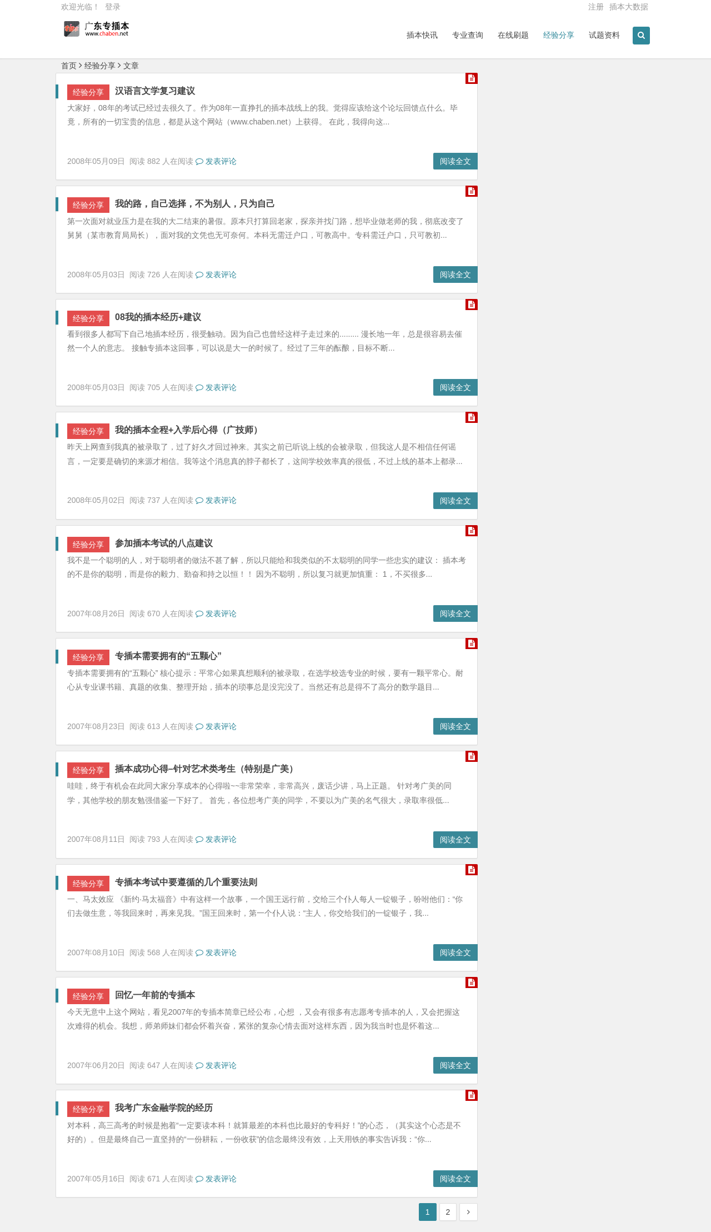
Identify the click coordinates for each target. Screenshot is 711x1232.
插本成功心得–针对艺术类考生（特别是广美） (206, 769)
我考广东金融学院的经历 (164, 1108)
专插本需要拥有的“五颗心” (168, 656)
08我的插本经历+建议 (158, 317)
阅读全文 (455, 161)
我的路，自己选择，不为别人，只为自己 (195, 203)
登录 (113, 6)
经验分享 (100, 65)
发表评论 (216, 161)
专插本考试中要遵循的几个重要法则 (186, 882)
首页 (69, 65)
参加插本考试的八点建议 (164, 543)
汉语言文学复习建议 (155, 91)
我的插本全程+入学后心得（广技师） (188, 430)
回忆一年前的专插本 (155, 995)
